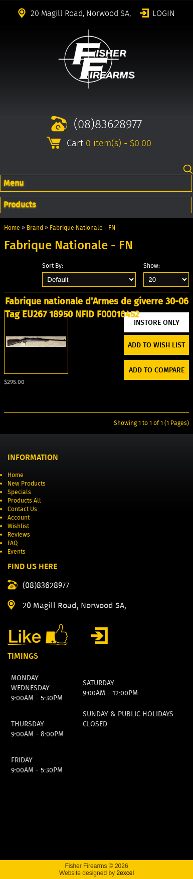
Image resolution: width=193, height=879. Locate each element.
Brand (35, 227)
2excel (125, 872)
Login (163, 13)
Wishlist (18, 526)
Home (12, 227)
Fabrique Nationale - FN (82, 227)
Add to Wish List (156, 345)
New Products (27, 483)
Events (17, 551)
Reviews (19, 534)
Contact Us (22, 509)
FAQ (13, 543)
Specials (19, 492)
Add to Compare (156, 370)
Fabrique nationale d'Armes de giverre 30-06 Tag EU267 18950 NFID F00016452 (96, 308)
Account (19, 517)
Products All (24, 500)
